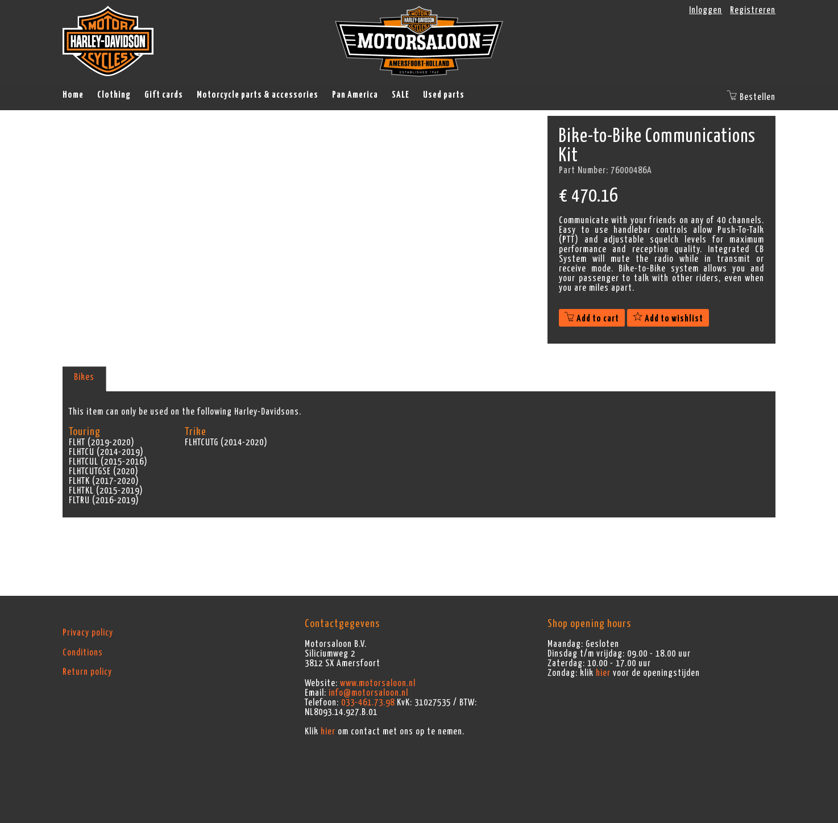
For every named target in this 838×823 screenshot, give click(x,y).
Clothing (114, 94)
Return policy (87, 671)
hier (328, 731)
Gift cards (163, 94)
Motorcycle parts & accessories (257, 94)
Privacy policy (88, 632)
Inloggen (705, 10)
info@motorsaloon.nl (368, 692)
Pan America (355, 94)
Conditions (83, 652)
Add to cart (592, 318)
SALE (400, 94)
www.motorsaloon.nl (378, 683)
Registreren (752, 10)
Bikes (84, 377)
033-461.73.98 (368, 702)
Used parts (443, 94)
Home (73, 94)
